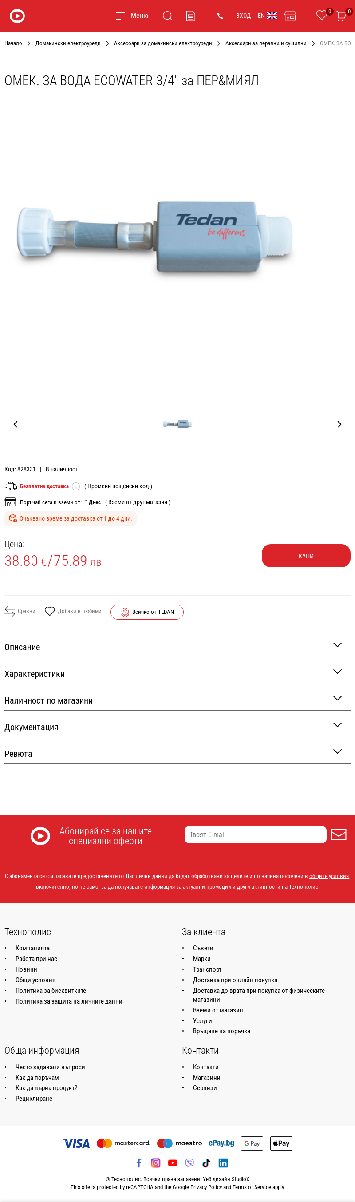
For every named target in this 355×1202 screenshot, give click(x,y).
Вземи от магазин (218, 1010)
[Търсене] (167, 16)
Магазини (207, 1078)
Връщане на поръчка (221, 1031)
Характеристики (173, 673)
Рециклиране (34, 1099)
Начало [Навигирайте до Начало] (13, 43)
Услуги (202, 1021)
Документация (173, 726)
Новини (26, 969)
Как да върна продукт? (46, 1088)
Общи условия (35, 980)
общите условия (329, 876)
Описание (173, 646)
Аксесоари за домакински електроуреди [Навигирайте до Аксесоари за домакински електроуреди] (163, 43)
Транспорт (207, 969)
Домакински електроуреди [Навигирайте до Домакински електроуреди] (68, 43)
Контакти (206, 1067)
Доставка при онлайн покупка (235, 980)
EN (267, 15)
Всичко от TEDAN (153, 612)
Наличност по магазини (173, 700)
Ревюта (173, 753)
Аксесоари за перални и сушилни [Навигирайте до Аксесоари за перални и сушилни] (266, 43)
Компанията (33, 948)
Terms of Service (252, 1187)
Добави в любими (73, 612)
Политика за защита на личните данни (69, 1001)
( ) (118, 486)
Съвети (203, 948)
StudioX (240, 1179)
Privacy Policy (206, 1187)
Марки (202, 959)
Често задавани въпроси (50, 1067)
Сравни (20, 611)
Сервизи (205, 1088)
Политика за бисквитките (51, 991)
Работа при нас (36, 959)
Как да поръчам (37, 1078)
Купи (306, 556)
